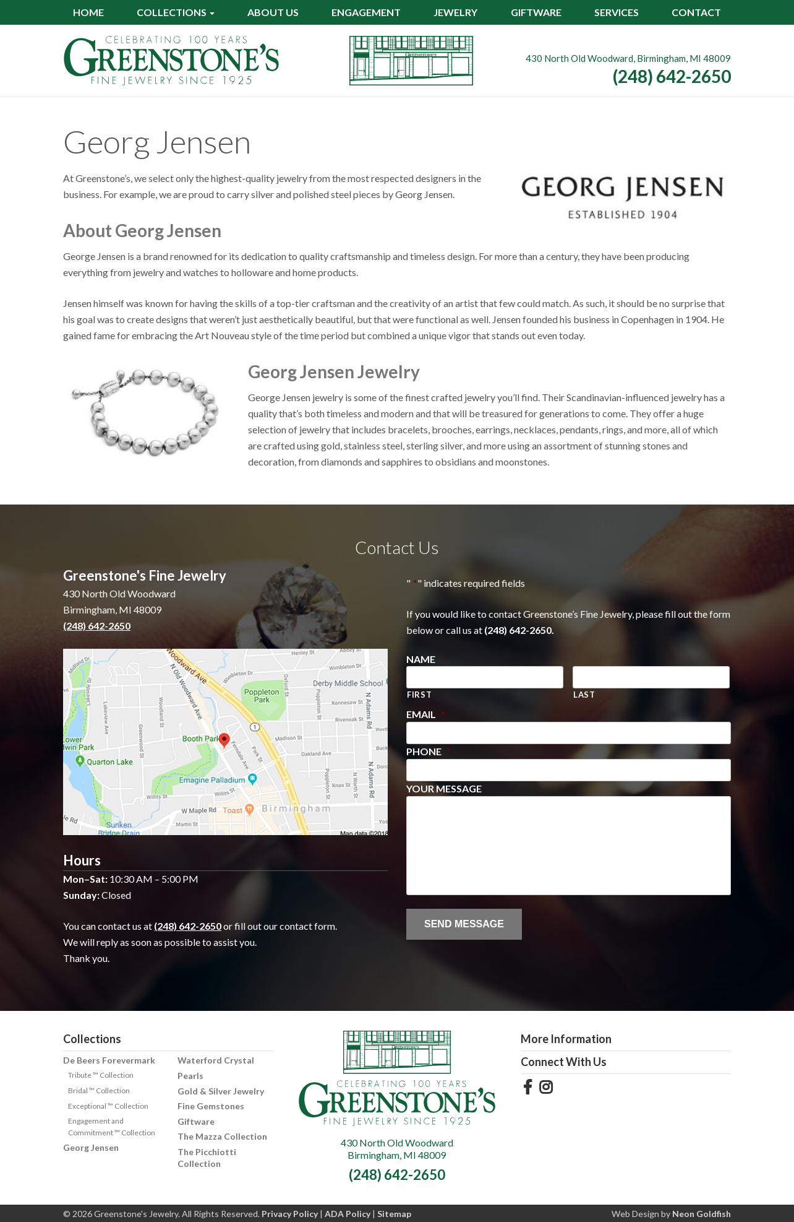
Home (88, 12)
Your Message (444, 788)
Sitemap (394, 1213)
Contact (696, 12)
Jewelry (455, 12)
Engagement (366, 12)
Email (425, 714)
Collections (172, 12)
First (419, 695)
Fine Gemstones (210, 1106)
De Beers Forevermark (109, 1060)
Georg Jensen (91, 1147)
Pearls (190, 1075)
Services (616, 12)
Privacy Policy (290, 1213)
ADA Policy (347, 1213)
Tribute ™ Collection (101, 1075)
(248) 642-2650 (672, 76)
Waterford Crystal (215, 1060)
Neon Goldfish (701, 1213)
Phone (428, 751)
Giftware (536, 12)
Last (584, 695)
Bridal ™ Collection (99, 1090)
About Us (273, 12)
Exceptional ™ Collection (108, 1106)
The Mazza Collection (222, 1136)
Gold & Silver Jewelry (220, 1091)
